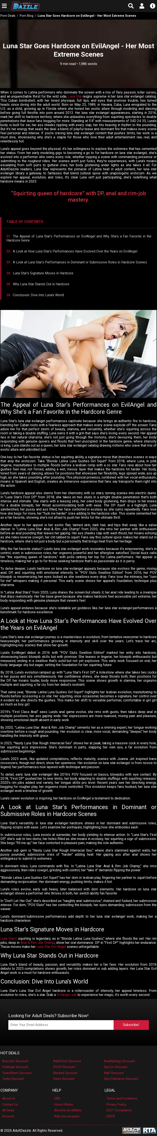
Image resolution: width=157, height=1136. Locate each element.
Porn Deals (7, 16)
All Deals (8, 1110)
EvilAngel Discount (15, 1067)
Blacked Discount (65, 1073)
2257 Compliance (119, 1110)
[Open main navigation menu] (4, 6)
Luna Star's (8, 939)
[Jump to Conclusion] (79, 295)
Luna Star (75, 96)
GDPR (110, 1116)
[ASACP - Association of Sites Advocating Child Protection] (131, 1130)
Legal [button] (110, 1090)
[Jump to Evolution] (79, 251)
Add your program (67, 1116)
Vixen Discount (63, 1079)
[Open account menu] (142, 6)
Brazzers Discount (15, 1061)
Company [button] (9, 1090)
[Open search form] (131, 6)
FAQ (57, 1098)
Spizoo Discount (115, 1067)
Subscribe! (131, 1025)
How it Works (63, 1104)
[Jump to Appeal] (79, 238)
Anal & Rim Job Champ (38, 943)
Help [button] (56, 1090)
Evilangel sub (67, 995)
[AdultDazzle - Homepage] (50, 6)
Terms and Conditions (121, 1098)
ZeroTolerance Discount (121, 1079)
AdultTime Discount (67, 1061)
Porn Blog (26, 16)
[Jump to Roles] (79, 262)
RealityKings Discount (119, 1061)
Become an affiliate (67, 1110)
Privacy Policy (116, 1104)
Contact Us (10, 1104)
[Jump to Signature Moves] (79, 273)
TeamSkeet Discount (16, 1073)
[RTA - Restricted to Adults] (150, 1130)
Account (8, 1116)
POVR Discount (64, 1067)
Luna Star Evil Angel (51, 947)
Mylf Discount (114, 1073)
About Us (8, 1098)
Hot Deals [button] (9, 1053)
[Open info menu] (153, 6)
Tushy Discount (13, 1079)
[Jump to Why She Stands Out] (79, 284)
